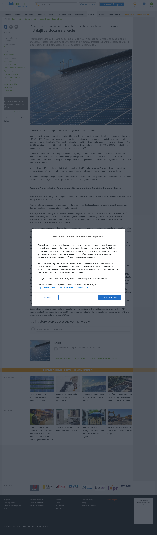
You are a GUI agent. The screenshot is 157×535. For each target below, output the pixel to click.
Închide (47, 297)
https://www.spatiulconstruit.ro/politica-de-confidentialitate (63, 287)
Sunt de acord (110, 297)
